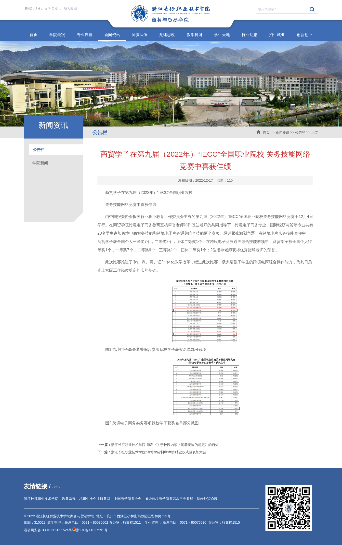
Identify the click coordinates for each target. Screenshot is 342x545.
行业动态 (249, 35)
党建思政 (167, 35)
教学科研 (194, 35)
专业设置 (84, 35)
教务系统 (69, 499)
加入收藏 (70, 9)
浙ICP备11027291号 (91, 530)
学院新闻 (40, 163)
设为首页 (51, 9)
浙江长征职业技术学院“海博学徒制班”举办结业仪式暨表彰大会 (151, 452)
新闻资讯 (112, 35)
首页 (34, 35)
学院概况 (57, 35)
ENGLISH (32, 9)
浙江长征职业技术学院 (41, 499)
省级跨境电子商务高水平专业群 (169, 499)
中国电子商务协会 (127, 499)
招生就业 (277, 35)
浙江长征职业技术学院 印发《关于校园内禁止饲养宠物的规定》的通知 (158, 445)
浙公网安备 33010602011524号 (50, 530)
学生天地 (222, 35)
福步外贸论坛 (207, 499)
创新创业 (304, 35)
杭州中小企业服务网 (94, 499)
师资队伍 (139, 35)
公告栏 (300, 132)
